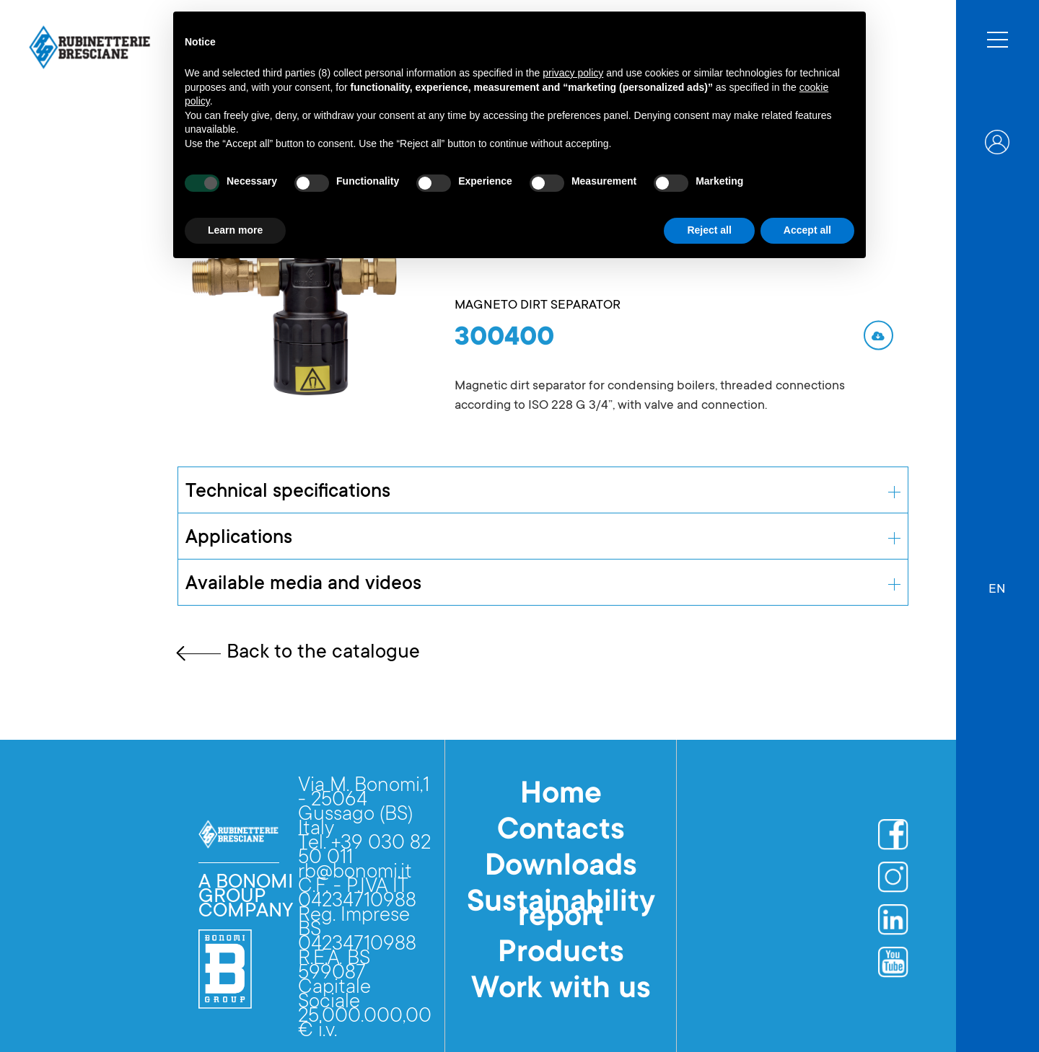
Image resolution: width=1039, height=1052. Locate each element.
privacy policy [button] (573, 73)
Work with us (561, 991)
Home (561, 796)
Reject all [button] (709, 230)
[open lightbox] (294, 309)
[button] (997, 582)
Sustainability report (561, 911)
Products (561, 954)
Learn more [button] (235, 230)
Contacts (561, 832)
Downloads (561, 868)
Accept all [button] (807, 230)
